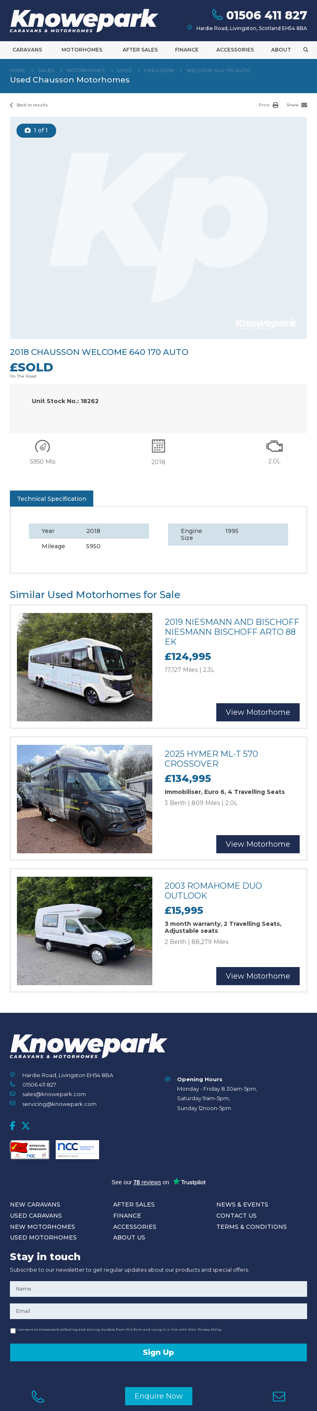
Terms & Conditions (251, 1226)
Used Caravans (36, 1215)
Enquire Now (159, 1396)
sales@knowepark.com (54, 1094)
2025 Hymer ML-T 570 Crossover (211, 759)
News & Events (242, 1204)
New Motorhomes (42, 1226)
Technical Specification (51, 498)
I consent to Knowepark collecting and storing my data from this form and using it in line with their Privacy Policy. (119, 1329)
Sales (46, 70)
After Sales (140, 50)
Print (268, 105)
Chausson (159, 70)
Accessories (235, 50)
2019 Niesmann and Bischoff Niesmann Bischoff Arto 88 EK (232, 632)
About (281, 50)
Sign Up (158, 1352)
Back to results (29, 105)
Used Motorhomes (43, 1237)
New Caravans (35, 1204)
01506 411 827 (39, 1084)
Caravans (27, 50)
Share (296, 105)
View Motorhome (258, 712)
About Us (129, 1237)
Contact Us (236, 1215)
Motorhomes (82, 50)
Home (18, 70)
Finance (187, 50)
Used (124, 70)
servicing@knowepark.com (59, 1104)
